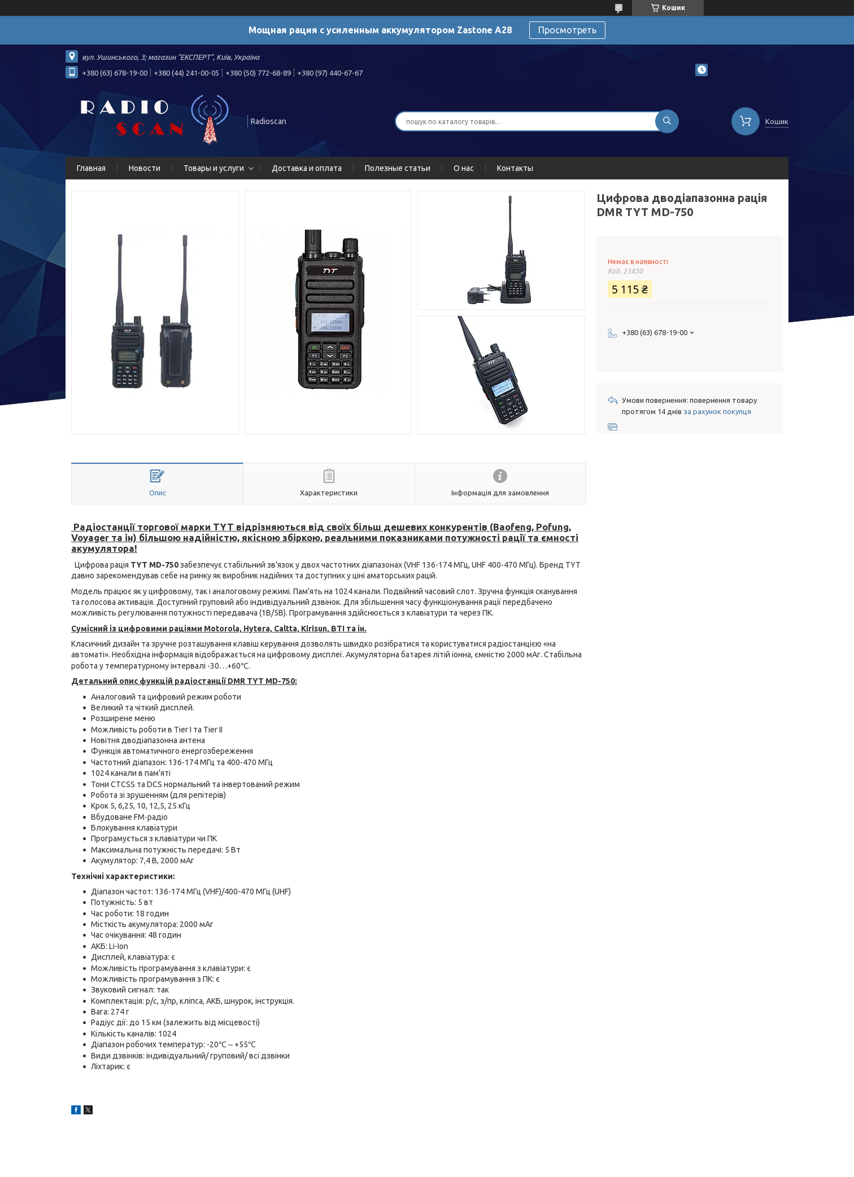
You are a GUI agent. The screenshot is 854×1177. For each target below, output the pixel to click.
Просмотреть (567, 30)
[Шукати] (667, 121)
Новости (144, 168)
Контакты (515, 168)
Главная (91, 168)
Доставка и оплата (307, 168)
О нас (464, 168)
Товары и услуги (214, 168)
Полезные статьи (397, 168)
